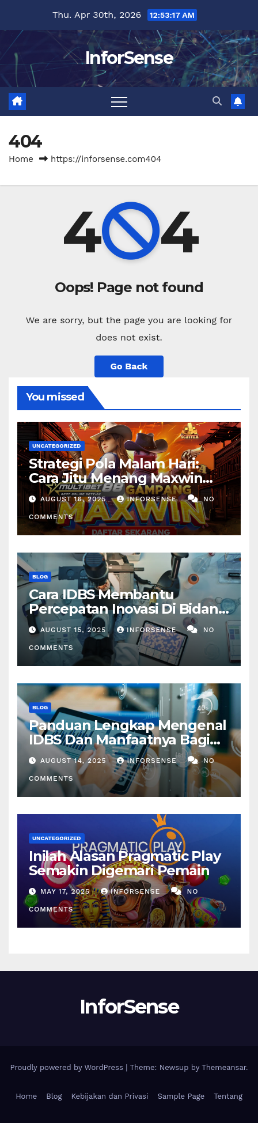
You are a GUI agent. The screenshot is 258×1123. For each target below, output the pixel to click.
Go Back (129, 366)
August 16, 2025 (74, 499)
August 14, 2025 (74, 761)
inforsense (148, 499)
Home (21, 159)
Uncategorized (56, 446)
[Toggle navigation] (119, 101)
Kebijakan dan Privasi (110, 1096)
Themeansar (224, 1067)
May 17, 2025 (66, 891)
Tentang (228, 1096)
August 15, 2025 (74, 630)
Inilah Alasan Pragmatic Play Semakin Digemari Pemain (124, 863)
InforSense (129, 58)
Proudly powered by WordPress (68, 1067)
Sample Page (180, 1096)
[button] (217, 101)
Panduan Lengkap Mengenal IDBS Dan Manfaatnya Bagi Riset (127, 739)
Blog (40, 576)
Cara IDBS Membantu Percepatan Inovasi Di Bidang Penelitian (128, 609)
